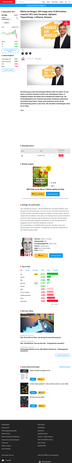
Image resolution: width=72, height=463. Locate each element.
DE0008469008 (6, 19)
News (36, 274)
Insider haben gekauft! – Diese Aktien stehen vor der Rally (49, 384)
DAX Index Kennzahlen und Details (10, 50)
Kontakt (6, 460)
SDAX (48, 270)
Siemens (22, 286)
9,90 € (33, 379)
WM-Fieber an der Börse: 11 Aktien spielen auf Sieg (45, 189)
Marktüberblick (43, 433)
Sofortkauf (38, 194)
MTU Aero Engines (25, 292)
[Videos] (61, 2)
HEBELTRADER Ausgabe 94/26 (40, 370)
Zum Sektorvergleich (8, 70)
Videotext (5, 443)
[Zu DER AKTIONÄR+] (55, 2)
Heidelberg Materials (25, 295)
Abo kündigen (6, 449)
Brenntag (22, 283)
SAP (21, 274)
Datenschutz (6, 433)
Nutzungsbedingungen (9, 431)
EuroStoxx (55, 270)
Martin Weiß (38, 58)
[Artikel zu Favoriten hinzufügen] (30, 53)
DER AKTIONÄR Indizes (45, 440)
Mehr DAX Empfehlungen (62, 355)
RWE (21, 280)
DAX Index (4, 15)
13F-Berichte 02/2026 (37, 397)
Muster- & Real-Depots (45, 436)
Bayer (21, 289)
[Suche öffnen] (19, 1)
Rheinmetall (23, 301)
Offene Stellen (6, 446)
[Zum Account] (48, 2)
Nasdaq (27, 270)
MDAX (42, 270)
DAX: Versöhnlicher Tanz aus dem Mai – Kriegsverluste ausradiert (42, 343)
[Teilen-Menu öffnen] (22, 53)
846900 (4, 17)
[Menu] (70, 2)
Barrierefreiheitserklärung (10, 436)
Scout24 (22, 277)
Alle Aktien (41, 424)
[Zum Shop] (43, 2)
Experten (41, 431)
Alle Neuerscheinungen (65, 367)
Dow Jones (35, 270)
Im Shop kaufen (53, 194)
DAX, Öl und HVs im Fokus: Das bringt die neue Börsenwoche (40, 337)
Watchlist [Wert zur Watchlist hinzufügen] (7, 22)
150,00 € (33, 406)
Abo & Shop (41, 443)
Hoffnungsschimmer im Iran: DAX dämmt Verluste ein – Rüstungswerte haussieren (44, 350)
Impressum (5, 427)
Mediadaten (5, 424)
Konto (61, 198)
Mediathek (41, 427)
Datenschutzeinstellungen (10, 440)
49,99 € (33, 392)
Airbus (22, 298)
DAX (23, 50)
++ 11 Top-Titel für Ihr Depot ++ (36, 5)
